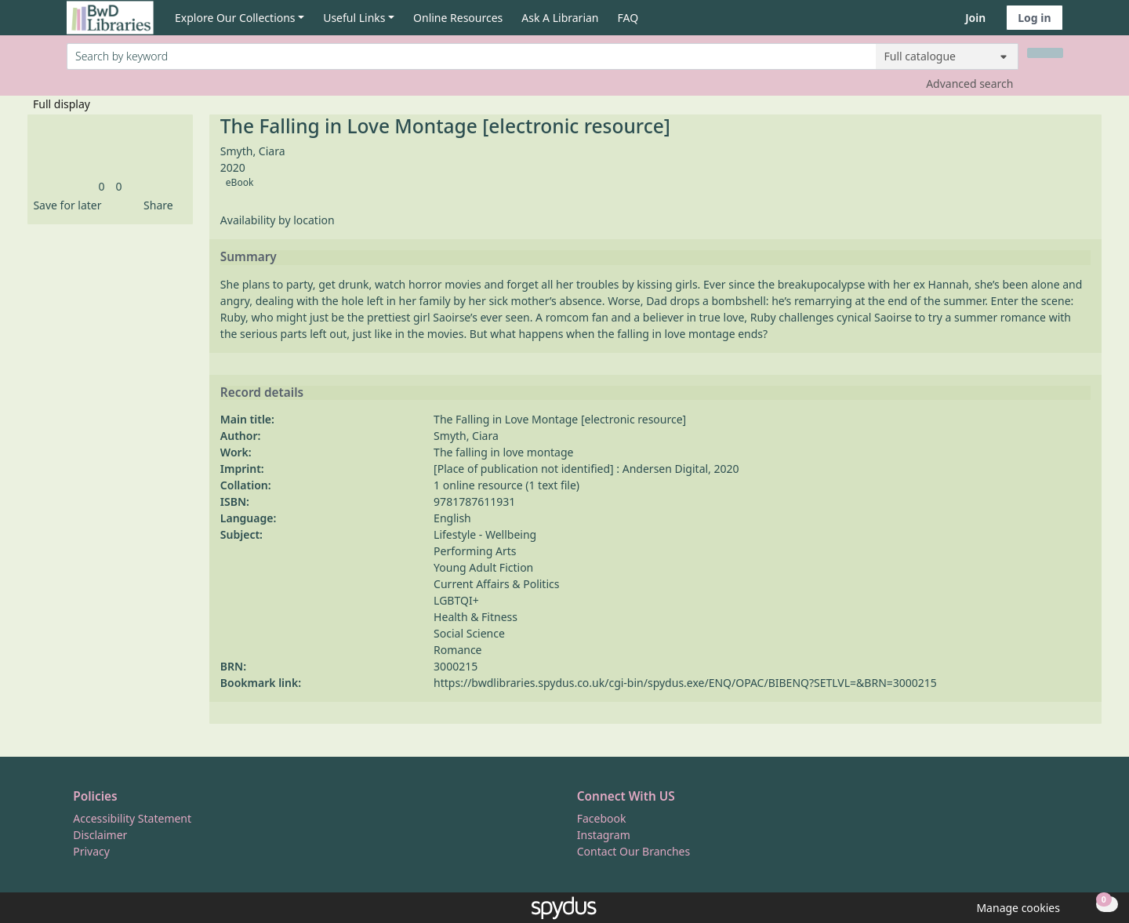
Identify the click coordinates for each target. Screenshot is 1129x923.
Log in (1034, 17)
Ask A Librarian (559, 17)
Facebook (601, 818)
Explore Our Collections (235, 17)
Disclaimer (100, 834)
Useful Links (354, 17)
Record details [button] (261, 393)
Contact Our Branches (633, 851)
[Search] (1045, 53)
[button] (64, 205)
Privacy (91, 851)
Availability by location (277, 220)
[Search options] (947, 56)
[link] (101, 186)
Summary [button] (248, 257)
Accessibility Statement (132, 818)
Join (975, 17)
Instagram (603, 834)
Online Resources (458, 17)
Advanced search (969, 83)
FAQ (628, 17)
